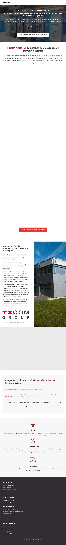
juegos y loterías (6, 513)
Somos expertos (6, 526)
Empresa (4, 530)
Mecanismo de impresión (9, 500)
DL (3, 528)
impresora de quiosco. (33, 396)
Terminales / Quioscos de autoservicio (12, 511)
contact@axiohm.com (8, 491)
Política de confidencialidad (9, 533)
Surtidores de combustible (9, 515)
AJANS (41, 539)
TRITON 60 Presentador (11, 396)
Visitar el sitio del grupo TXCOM (13, 322)
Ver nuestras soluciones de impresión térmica (33, 34)
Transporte (5, 519)
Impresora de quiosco (8, 502)
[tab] (33, 389)
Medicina (4, 517)
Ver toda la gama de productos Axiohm (33, 229)
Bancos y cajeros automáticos (10, 509)
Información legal (7, 532)
